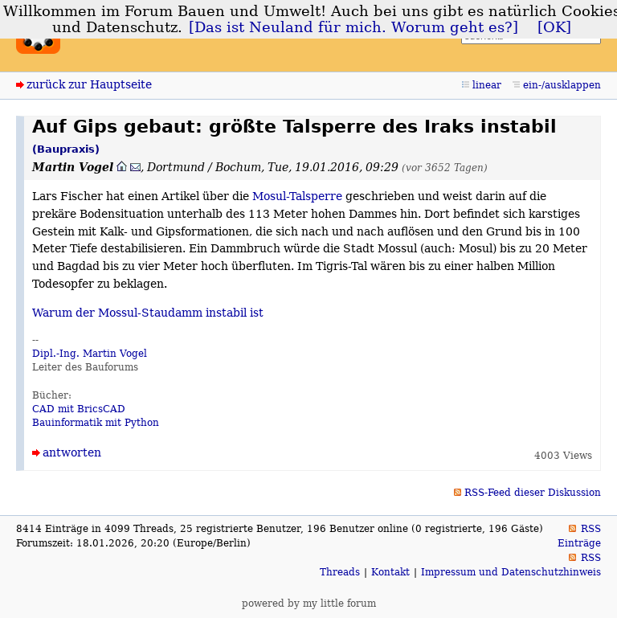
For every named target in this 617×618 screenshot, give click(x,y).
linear (486, 85)
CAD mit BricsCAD (78, 409)
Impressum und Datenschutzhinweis (511, 572)
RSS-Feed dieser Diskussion (532, 492)
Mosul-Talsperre (297, 196)
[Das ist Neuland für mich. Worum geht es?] (353, 27)
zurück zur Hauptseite (89, 84)
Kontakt (390, 572)
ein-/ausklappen (562, 85)
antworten (72, 452)
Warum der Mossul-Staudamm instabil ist (148, 312)
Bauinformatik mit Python (95, 422)
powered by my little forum (309, 603)
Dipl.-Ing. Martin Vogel (89, 353)
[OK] (554, 27)
